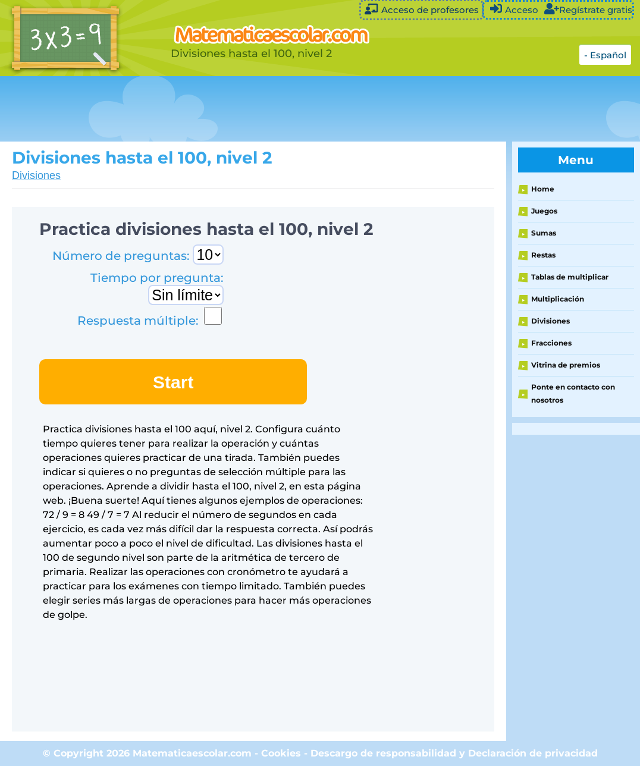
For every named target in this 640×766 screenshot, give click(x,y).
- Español (605, 55)
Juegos (544, 210)
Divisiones (36, 175)
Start (173, 382)
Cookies (281, 753)
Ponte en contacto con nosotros (573, 393)
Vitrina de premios (565, 364)
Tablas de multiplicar (569, 276)
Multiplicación (557, 298)
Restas (543, 254)
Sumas (543, 232)
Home (542, 188)
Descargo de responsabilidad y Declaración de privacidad (454, 753)
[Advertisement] (297, 109)
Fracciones (551, 342)
